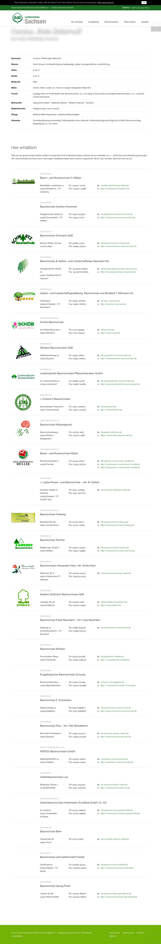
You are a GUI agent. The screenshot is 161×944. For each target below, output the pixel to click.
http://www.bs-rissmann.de (113, 304)
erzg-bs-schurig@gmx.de (112, 682)
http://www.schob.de (110, 333)
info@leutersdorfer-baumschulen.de (117, 381)
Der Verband (77, 18)
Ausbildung (93, 18)
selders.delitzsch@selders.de (114, 602)
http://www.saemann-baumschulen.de (118, 358)
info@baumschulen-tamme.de (115, 547)
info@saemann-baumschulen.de (116, 355)
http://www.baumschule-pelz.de (115, 736)
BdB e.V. (113, 936)
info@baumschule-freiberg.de (114, 522)
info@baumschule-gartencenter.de (117, 810)
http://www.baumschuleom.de (114, 188)
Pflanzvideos (130, 18)
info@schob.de (107, 330)
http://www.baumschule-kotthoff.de (117, 868)
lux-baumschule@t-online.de (114, 784)
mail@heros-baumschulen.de (114, 759)
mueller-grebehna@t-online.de (115, 185)
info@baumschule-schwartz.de (115, 243)
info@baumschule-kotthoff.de (114, 864)
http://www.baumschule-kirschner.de (117, 217)
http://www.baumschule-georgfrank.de (118, 897)
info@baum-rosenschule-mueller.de (117, 461)
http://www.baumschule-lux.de (115, 788)
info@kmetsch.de (108, 406)
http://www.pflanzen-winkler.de (114, 660)
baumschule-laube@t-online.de (115, 490)
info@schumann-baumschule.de (116, 708)
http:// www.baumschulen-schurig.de (117, 685)
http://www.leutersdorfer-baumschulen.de (120, 384)
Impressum (114, 933)
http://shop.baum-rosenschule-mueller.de (120, 467)
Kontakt (144, 18)
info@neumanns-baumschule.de (116, 627)
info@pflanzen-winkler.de (112, 656)
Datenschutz (128, 933)
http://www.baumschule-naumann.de (118, 272)
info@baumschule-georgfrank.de (116, 893)
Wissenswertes (111, 18)
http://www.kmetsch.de (111, 410)
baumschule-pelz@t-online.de (115, 733)
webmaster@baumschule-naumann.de (119, 269)
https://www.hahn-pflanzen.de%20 (116, 435)
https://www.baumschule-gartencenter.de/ (120, 813)
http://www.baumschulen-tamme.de (117, 551)
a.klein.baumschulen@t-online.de (116, 573)
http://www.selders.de (110, 605)
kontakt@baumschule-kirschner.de (117, 214)
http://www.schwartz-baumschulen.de (118, 246)
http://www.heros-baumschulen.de (116, 762)
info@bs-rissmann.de (110, 301)
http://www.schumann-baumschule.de (118, 711)
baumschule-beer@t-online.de (115, 839)
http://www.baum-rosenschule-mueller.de (120, 464)
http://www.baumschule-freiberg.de (117, 525)
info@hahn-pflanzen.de (111, 432)
